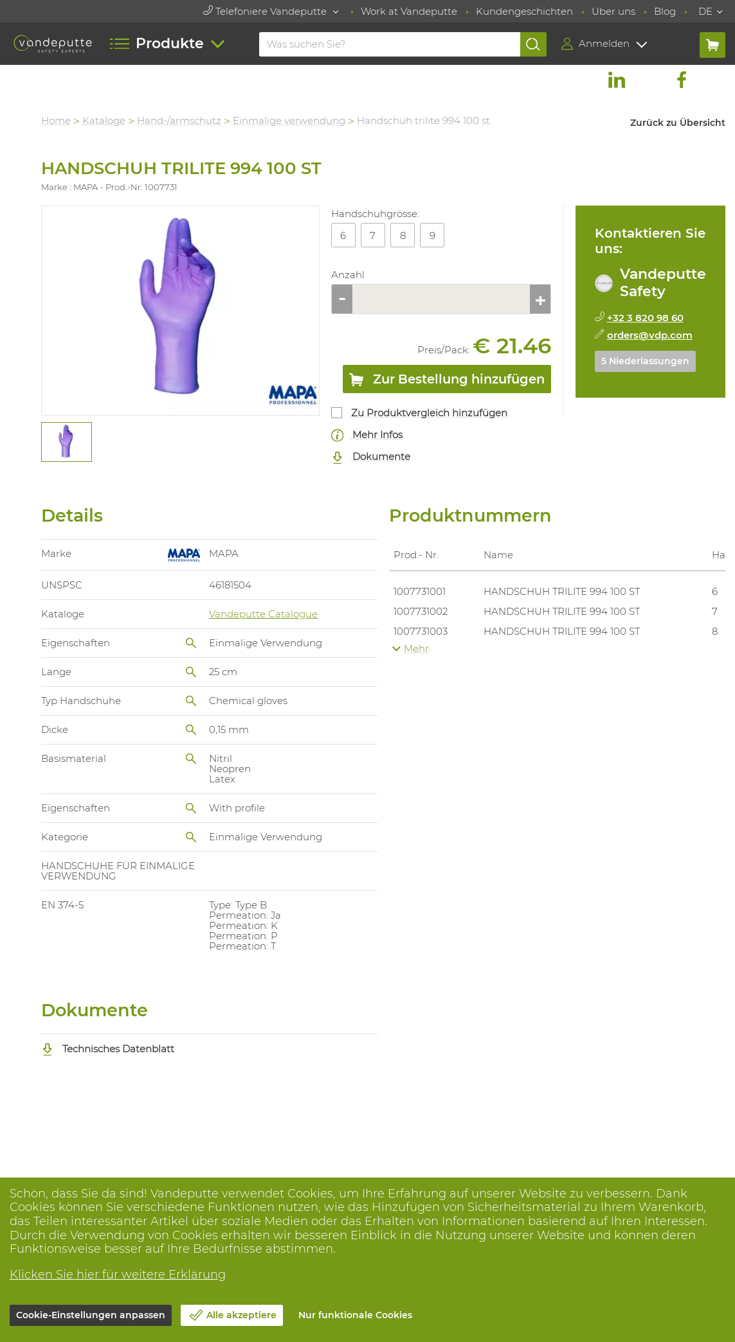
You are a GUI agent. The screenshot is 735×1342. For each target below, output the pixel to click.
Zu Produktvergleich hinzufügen (430, 413)
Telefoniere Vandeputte (266, 11)
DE (705, 11)
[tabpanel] (66, 442)
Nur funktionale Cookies (355, 1315)
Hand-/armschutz (180, 120)
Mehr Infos (367, 435)
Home (56, 120)
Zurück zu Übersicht (677, 122)
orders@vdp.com (650, 335)
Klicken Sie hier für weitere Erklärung (118, 1274)
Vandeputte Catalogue (264, 614)
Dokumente (371, 457)
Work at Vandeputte (409, 11)
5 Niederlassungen (645, 361)
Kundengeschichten (524, 11)
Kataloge (104, 120)
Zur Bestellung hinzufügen (447, 381)
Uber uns (613, 11)
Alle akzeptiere (241, 1315)
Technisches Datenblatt (109, 1049)
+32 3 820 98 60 (645, 318)
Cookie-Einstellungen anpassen (90, 1315)
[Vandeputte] (53, 44)
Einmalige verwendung (289, 120)
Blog (665, 11)
